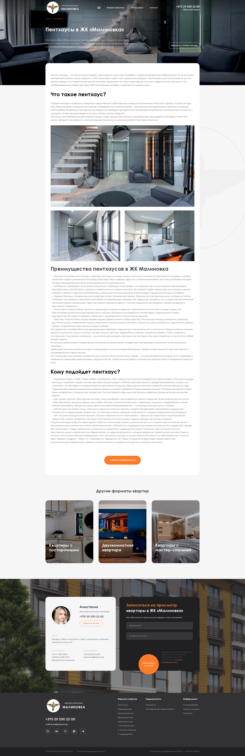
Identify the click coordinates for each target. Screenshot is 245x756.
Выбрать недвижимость (122, 461)
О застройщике (190, 705)
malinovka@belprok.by (93, 657)
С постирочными (126, 726)
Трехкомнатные (125, 722)
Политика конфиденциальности (92, 751)
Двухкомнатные (125, 717)
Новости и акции (191, 709)
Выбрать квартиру (117, 8)
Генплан (155, 8)
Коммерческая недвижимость (160, 709)
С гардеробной (125, 734)
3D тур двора (138, 8)
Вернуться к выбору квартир (183, 45)
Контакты (187, 713)
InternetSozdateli (192, 751)
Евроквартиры (125, 709)
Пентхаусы (123, 705)
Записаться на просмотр (139, 661)
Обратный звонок (191, 10)
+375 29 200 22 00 (188, 7)
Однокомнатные (126, 713)
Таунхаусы (151, 705)
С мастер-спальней (127, 730)
